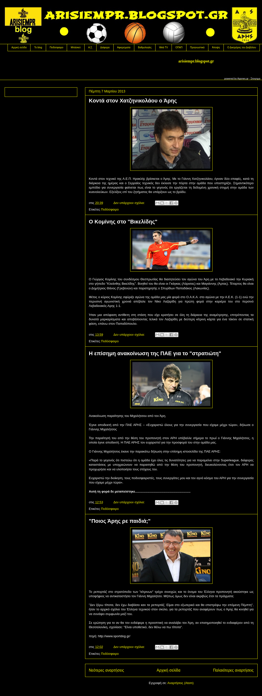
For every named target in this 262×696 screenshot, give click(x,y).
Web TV (163, 47)
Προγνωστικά (197, 47)
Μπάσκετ (75, 47)
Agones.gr (243, 78)
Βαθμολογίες (145, 47)
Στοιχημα (255, 78)
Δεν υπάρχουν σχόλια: (130, 203)
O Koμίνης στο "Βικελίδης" (123, 222)
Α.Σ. (90, 47)
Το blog (38, 47)
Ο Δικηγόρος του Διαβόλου (241, 47)
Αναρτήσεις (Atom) (180, 683)
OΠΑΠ (179, 47)
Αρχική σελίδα (19, 47)
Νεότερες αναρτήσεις (106, 670)
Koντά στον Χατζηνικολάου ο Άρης (133, 101)
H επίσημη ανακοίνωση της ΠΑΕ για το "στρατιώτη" (155, 353)
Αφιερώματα (123, 47)
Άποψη (216, 47)
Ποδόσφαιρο (56, 47)
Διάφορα (104, 47)
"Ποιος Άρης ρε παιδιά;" (120, 521)
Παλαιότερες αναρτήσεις (233, 670)
